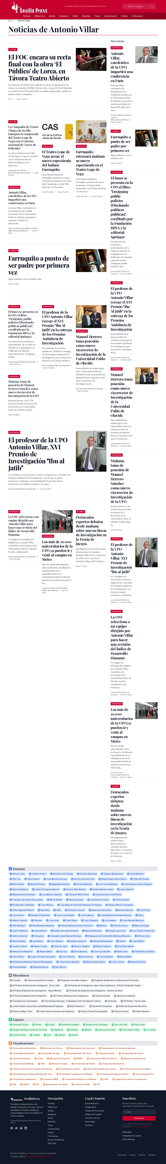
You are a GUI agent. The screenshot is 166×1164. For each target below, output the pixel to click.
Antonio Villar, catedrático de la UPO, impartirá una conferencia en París (22, 197)
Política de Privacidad (94, 1111)
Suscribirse (139, 1118)
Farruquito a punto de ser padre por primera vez (121, 143)
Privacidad (122, 1155)
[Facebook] (11, 1128)
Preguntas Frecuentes (131, 1136)
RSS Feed (52, 1143)
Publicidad (126, 1132)
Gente (75, 16)
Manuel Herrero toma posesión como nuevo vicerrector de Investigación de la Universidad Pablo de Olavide (91, 349)
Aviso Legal (90, 1121)
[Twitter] (16, 1128)
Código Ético (90, 1107)
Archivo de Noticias (56, 1140)
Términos (142, 1155)
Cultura (124, 16)
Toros (97, 16)
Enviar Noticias (128, 1139)
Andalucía (63, 16)
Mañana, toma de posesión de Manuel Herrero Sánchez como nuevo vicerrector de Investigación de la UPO (23, 389)
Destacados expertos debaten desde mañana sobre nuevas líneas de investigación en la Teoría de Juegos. (91, 530)
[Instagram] (21, 1128)
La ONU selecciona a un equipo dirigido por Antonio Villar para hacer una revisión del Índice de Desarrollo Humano (23, 526)
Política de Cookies (93, 1114)
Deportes (86, 16)
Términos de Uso (92, 1118)
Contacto (89, 1125)
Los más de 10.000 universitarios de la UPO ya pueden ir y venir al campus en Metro (57, 550)
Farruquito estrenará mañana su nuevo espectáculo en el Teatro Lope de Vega (90, 162)
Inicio (10, 21)
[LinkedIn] (25, 1128)
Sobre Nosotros (92, 1103)
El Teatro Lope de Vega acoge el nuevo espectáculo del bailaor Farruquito (56, 160)
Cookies (132, 1155)
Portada (26, 16)
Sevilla (52, 16)
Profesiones (137, 16)
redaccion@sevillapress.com (38, 1156)
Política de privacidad (141, 1126)
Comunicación (110, 16)
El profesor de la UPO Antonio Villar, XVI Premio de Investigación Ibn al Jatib (122, 558)
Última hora (39, 16)
